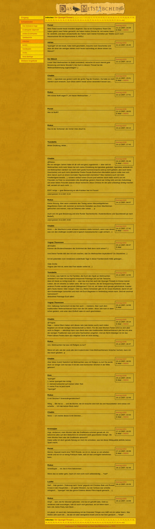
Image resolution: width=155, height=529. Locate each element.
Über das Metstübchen (99, 526)
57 (115, 20)
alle (123, 20)
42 (78, 20)
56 (112, 20)
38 (68, 20)
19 (111, 17)
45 (85, 20)
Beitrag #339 (121, 159)
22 (118, 17)
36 (63, 20)
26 (128, 17)
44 (83, 20)
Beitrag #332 (121, 43)
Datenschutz (82, 526)
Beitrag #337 (121, 126)
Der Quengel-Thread (63, 17)
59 (120, 20)
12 (94, 17)
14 (99, 17)
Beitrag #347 (121, 359)
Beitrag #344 (121, 303)
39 (71, 20)
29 (46, 20)
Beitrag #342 (121, 243)
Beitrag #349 (121, 395)
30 (49, 20)
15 (101, 17)
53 (105, 20)
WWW (125, 30)
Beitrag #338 (121, 142)
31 (51, 20)
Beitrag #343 (121, 273)
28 (133, 17)
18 (108, 17)
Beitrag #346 (121, 342)
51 (100, 20)
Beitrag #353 (121, 465)
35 (61, 20)
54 (108, 20)
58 (117, 20)
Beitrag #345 (121, 319)
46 (88, 20)
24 (123, 17)
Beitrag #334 (121, 76)
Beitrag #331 (121, 25)
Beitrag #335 (121, 93)
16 (104, 17)
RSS (113, 526)
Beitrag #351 (121, 429)
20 (113, 17)
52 (103, 20)
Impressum (69, 526)
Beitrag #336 (121, 109)
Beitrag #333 (121, 59)
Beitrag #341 (121, 226)
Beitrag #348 (121, 376)
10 (89, 17)
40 (73, 20)
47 (90, 20)
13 (96, 17)
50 (98, 20)
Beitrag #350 (121, 413)
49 (95, 20)
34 (58, 20)
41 (76, 20)
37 (66, 20)
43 (80, 20)
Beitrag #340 (121, 200)
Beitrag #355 (121, 499)
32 (53, 20)
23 (121, 17)
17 (106, 17)
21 (116, 17)
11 (91, 17)
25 (126, 17)
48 (93, 20)
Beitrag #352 (121, 449)
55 (110, 20)
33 (56, 20)
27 (130, 17)
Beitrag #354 (121, 482)
